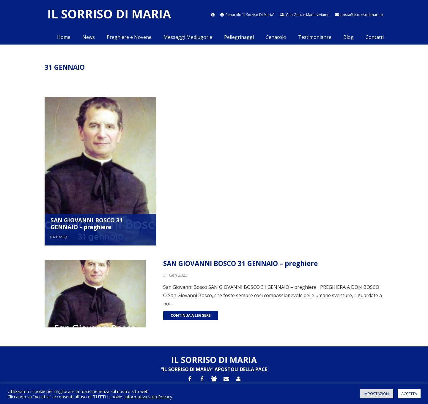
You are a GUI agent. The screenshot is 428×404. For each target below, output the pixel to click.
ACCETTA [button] (409, 393)
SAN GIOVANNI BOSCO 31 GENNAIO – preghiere (87, 223)
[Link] (109, 15)
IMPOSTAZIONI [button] (377, 393)
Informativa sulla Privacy (148, 397)
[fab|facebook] (213, 14)
